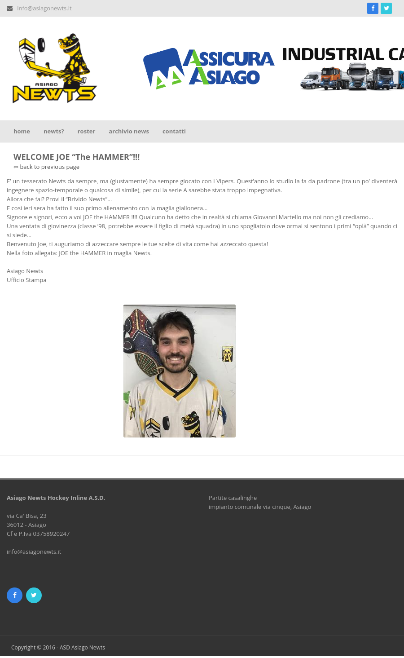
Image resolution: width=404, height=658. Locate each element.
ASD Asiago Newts (82, 647)
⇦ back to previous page (46, 167)
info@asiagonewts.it (44, 8)
